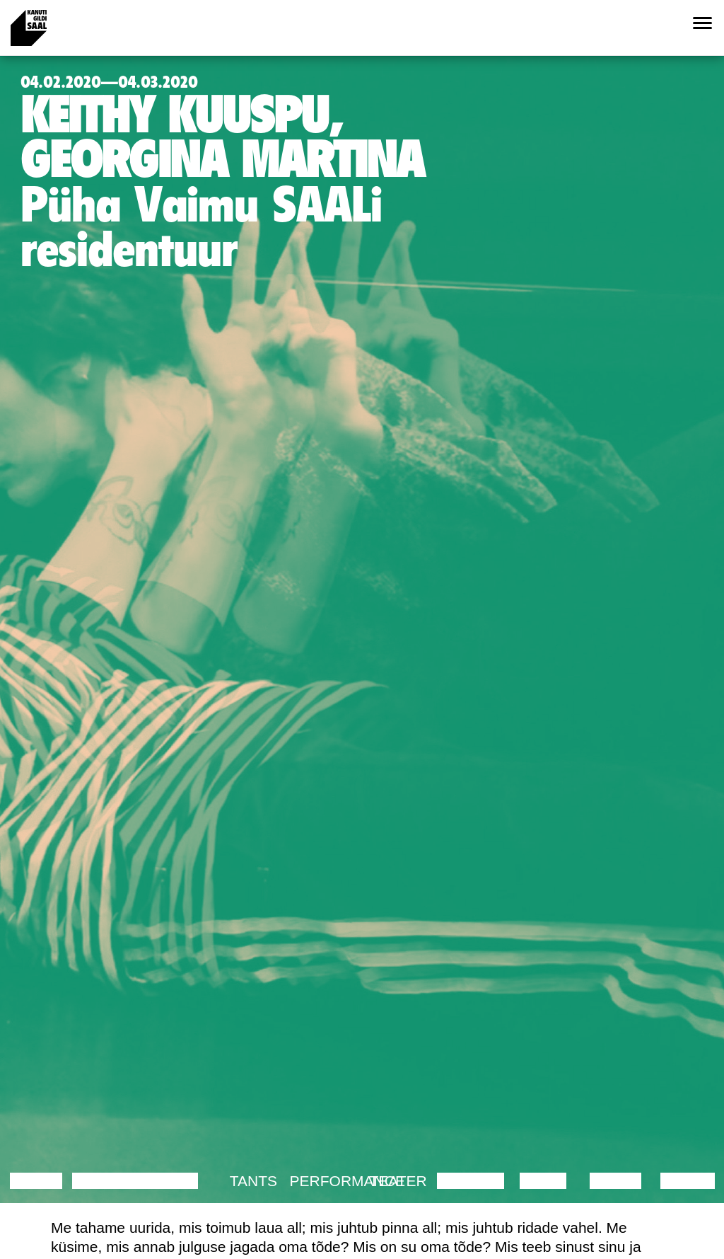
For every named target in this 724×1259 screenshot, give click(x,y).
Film (181, 1181)
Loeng (36, 1181)
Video (543, 1181)
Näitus (687, 1181)
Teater (398, 1181)
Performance (347, 1181)
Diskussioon (123, 1181)
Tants (253, 1181)
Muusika (471, 1181)
